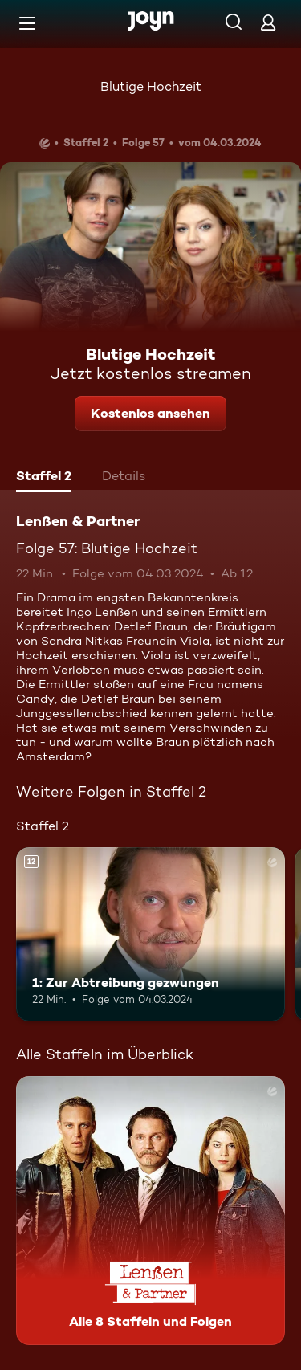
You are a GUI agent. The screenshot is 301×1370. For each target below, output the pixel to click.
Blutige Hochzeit (150, 86)
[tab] (44, 477)
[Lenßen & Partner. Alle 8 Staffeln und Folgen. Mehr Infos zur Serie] (150, 1210)
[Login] (268, 22)
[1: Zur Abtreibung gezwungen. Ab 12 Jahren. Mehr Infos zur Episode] (150, 934)
